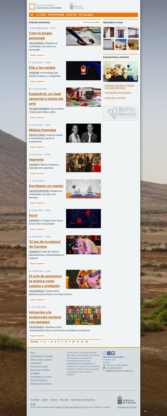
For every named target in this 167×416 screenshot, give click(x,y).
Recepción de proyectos (41, 383)
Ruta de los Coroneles (40, 370)
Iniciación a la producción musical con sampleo (45, 317)
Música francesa (42, 130)
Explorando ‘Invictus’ (115, 98)
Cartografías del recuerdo (118, 92)
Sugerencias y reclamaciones (83, 400)
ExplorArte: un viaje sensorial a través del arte (46, 99)
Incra (33, 215)
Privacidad (34, 400)
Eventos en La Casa (39, 366)
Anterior (34, 341)
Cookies (44, 400)
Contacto (54, 400)
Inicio (32, 352)
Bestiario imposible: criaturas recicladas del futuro (119, 86)
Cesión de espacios (38, 380)
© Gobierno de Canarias (127, 407)
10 (73, 341)
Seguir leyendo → (38, 55)
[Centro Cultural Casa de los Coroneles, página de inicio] (56, 6)
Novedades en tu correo (40, 377)
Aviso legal (64, 400)
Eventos (71, 14)
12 (82, 341)
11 (78, 341)
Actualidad (86, 14)
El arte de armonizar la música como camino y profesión (45, 281)
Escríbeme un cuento (46, 186)
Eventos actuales (90, 22)
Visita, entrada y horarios (41, 359)
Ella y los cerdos (42, 68)
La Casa (41, 14)
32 (86, 341)
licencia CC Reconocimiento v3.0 (69, 407)
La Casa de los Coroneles (41, 356)
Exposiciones (56, 14)
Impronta (36, 159)
